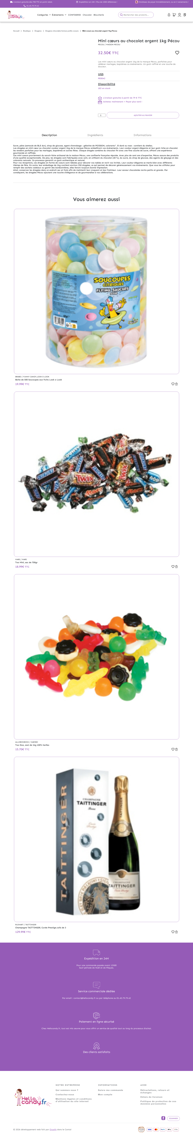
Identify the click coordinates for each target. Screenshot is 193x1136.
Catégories (44, 15)
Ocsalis (53, 1129)
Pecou (101, 44)
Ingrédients (95, 135)
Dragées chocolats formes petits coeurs (62, 31)
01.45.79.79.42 (33, 6)
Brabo (18, 377)
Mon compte (105, 1094)
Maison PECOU (113, 44)
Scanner (173, 1118)
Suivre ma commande (110, 1090)
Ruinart (19, 925)
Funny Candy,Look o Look (36, 377)
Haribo (34, 742)
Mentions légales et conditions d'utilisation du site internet (74, 1100)
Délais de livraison (151, 1097)
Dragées (38, 31)
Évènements (59, 15)
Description (49, 135)
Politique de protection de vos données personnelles (158, 1102)
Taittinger (30, 925)
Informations (142, 135)
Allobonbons (22, 742)
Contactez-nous (65, 1094)
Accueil (16, 31)
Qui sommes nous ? (67, 1090)
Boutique (27, 31)
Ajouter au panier (143, 115)
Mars (18, 559)
